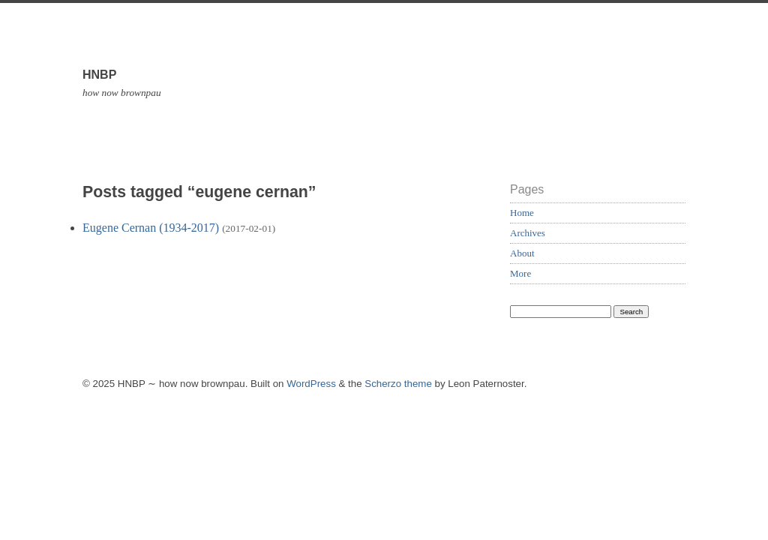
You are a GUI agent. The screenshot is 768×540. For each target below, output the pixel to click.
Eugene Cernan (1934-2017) (150, 227)
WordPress (311, 383)
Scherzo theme (398, 383)
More (520, 273)
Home (522, 212)
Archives (527, 232)
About (522, 253)
